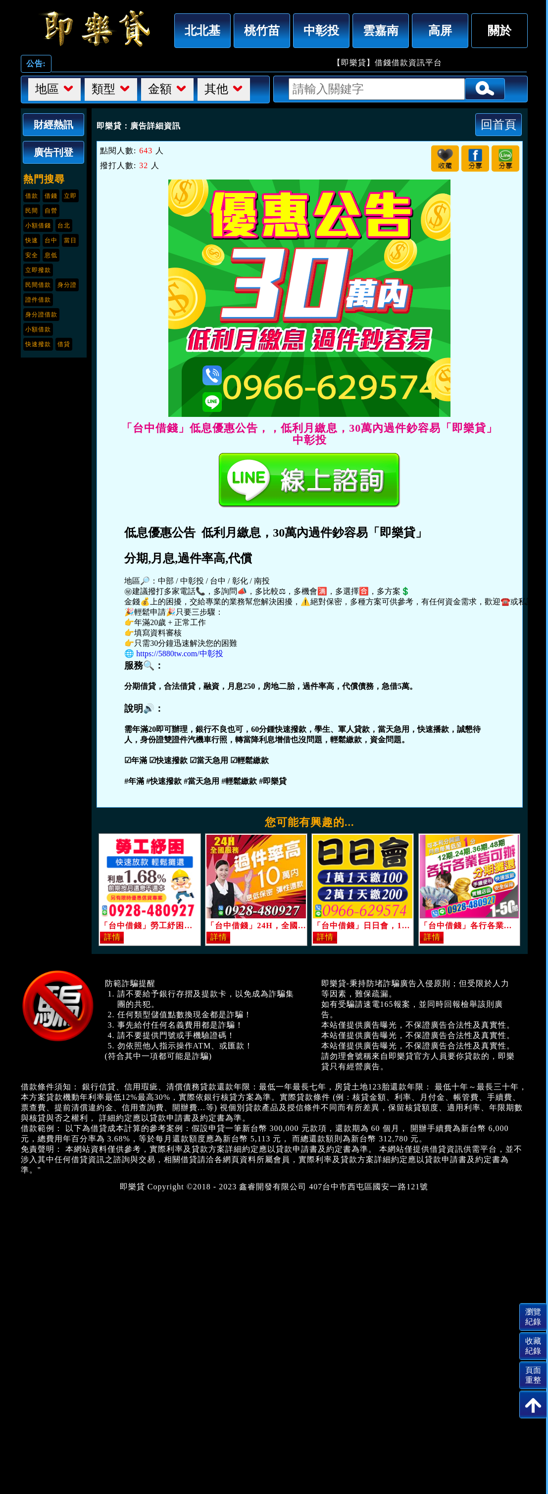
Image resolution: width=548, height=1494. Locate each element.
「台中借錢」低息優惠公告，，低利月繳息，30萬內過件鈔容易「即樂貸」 (95, 28)
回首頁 (498, 124)
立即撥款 (38, 270)
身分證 (67, 284)
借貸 (63, 344)
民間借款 (38, 284)
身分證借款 (41, 314)
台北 (63, 225)
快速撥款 (38, 344)
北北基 (202, 30)
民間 (31, 210)
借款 (31, 195)
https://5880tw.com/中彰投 (179, 653)
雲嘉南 (381, 30)
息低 (51, 255)
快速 (31, 240)
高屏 (440, 30)
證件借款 (38, 299)
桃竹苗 (262, 30)
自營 (51, 210)
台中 (51, 240)
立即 (70, 195)
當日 (70, 240)
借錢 (51, 195)
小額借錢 (38, 225)
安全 (31, 255)
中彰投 (321, 30)
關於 (499, 30)
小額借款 (38, 329)
